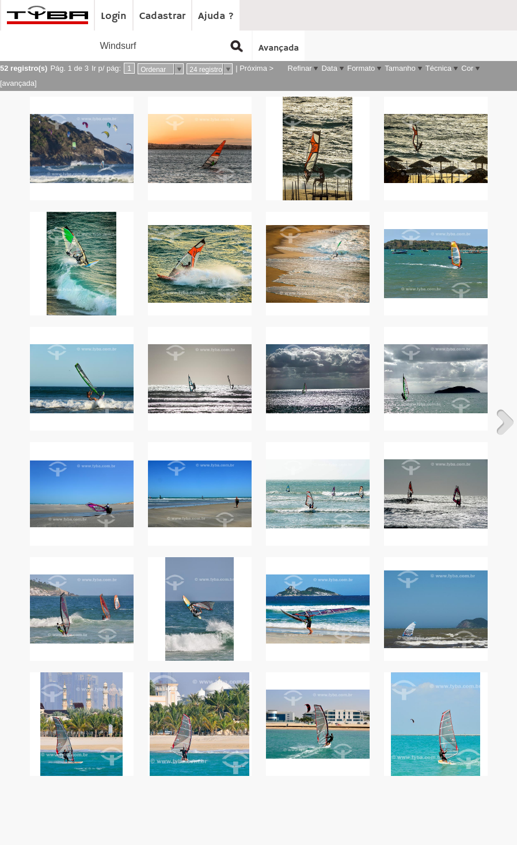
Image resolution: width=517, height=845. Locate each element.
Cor (467, 68)
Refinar (300, 68)
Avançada (278, 48)
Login (114, 16)
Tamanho (400, 68)
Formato (361, 68)
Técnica (438, 68)
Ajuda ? (216, 16)
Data (329, 68)
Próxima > (256, 68)
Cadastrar (162, 16)
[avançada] (18, 83)
